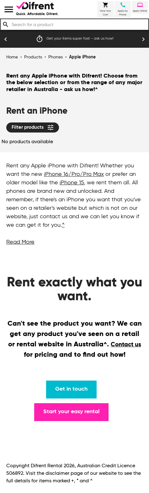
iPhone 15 (72, 183)
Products (33, 57)
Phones (55, 57)
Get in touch (71, 389)
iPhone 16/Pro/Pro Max (74, 174)
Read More (20, 242)
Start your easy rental (71, 411)
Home (12, 57)
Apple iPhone (82, 57)
